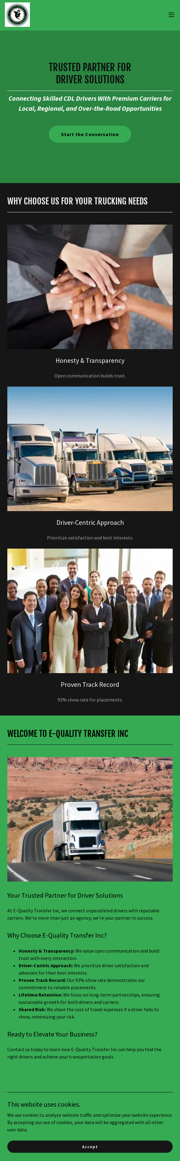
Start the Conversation (90, 134)
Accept (90, 1150)
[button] (171, 15)
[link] (17, 14)
